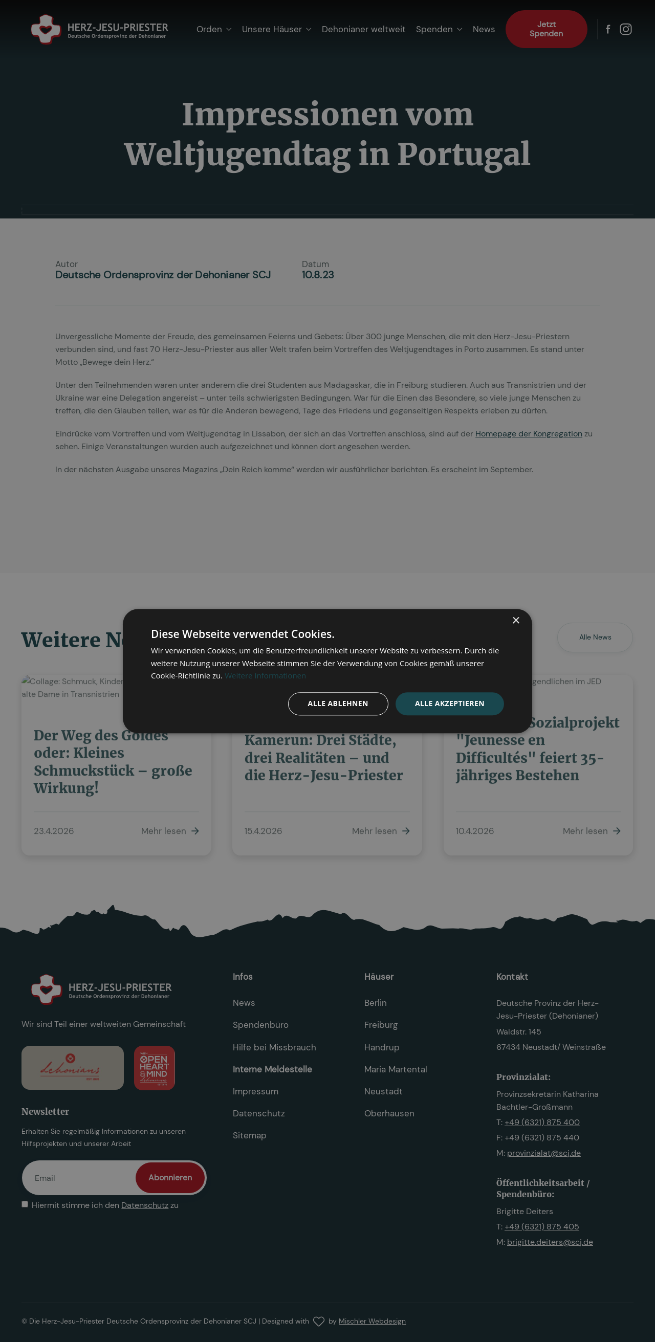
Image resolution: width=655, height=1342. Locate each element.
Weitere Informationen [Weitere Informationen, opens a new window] (265, 676)
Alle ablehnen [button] (338, 703)
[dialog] (327, 671)
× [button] (515, 621)
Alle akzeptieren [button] (450, 703)
